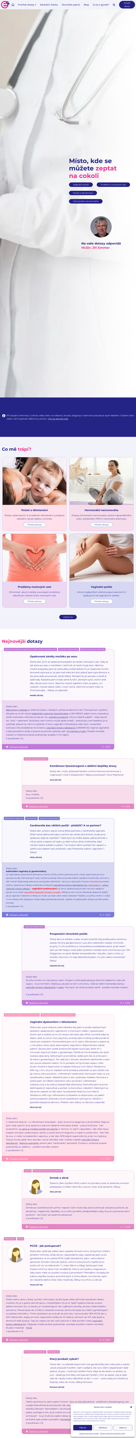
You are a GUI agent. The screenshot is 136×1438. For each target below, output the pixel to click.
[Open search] (114, 4)
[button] (131, 1407)
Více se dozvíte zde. (58, 419)
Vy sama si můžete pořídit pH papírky (38, 1130)
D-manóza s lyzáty (76, 732)
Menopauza (53, 1354)
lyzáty (61, 988)
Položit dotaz (127, 5)
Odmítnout (103, 1428)
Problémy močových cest (115, 184)
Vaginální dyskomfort (68, 650)
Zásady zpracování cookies (89, 1433)
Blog (86, 4)
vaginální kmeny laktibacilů (61, 728)
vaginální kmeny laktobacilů (41, 988)
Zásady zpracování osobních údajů (112, 1433)
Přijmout (82, 1428)
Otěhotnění (10, 1240)
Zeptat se (68, 617)
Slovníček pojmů (71, 4)
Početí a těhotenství (83, 193)
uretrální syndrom (58, 718)
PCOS (20, 1240)
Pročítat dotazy (27, 4)
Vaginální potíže (81, 184)
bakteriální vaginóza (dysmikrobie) (50, 714)
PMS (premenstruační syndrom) (48, 1172)
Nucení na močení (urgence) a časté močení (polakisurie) (30, 650)
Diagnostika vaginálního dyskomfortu (22, 1016)
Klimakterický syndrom (35, 1354)
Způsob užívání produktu (36, 760)
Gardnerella (31, 819)
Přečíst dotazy (34, 525)
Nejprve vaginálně (29, 1144)
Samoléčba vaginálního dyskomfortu (58, 1016)
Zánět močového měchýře (92, 650)
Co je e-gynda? (101, 4)
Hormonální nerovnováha (86, 201)
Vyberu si (123, 1428)
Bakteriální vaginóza (14, 819)
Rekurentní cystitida (16, 710)
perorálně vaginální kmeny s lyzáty (42, 893)
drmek (28, 1172)
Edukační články (49, 4)
